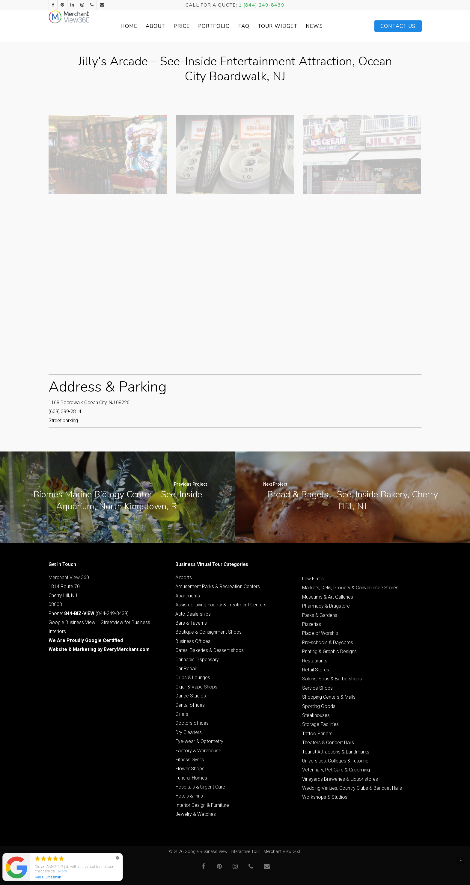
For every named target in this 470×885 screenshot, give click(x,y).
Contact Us (398, 26)
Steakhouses (316, 715)
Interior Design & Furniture (202, 805)
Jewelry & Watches (195, 814)
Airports (183, 577)
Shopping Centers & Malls (328, 697)
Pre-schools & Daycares (327, 642)
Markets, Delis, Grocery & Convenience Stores (350, 587)
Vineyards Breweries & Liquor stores (340, 779)
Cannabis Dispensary (197, 659)
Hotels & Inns (189, 796)
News (327, 26)
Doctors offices (192, 723)
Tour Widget (291, 26)
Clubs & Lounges (192, 677)
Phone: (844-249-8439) (89, 613)
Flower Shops (189, 768)
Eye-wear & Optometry (199, 741)
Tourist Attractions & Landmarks (335, 752)
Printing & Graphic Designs (329, 651)
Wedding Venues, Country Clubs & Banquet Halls (352, 788)
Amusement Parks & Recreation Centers (217, 586)
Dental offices (190, 705)
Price (195, 26)
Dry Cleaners (188, 732)
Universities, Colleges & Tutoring (335, 761)
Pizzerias (311, 624)
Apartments (187, 596)
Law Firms (313, 579)
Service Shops (317, 688)
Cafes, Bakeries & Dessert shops (209, 650)
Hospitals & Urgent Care (200, 787)
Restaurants (314, 661)
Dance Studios (190, 696)
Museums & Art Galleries (327, 597)
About (169, 26)
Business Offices (192, 641)
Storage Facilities (320, 724)
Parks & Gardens (319, 615)
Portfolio (227, 26)
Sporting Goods (318, 706)
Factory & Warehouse (198, 750)
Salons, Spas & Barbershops (332, 679)
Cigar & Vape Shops (196, 687)
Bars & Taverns (191, 623)
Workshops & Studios (324, 797)
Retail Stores (315, 670)
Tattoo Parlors (317, 733)
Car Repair (186, 668)
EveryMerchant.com (127, 649)
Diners (181, 714)
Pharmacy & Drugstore (326, 606)
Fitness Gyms (189, 759)
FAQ (257, 26)
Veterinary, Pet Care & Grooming (336, 770)
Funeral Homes (191, 778)
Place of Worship (320, 633)
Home (142, 26)
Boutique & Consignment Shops (208, 632)
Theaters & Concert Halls (328, 742)
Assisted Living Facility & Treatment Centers (220, 605)
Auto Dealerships (193, 614)
